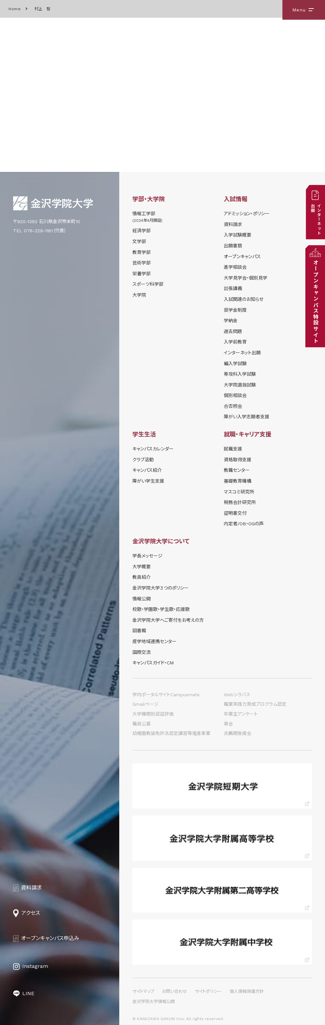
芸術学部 (141, 262)
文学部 (139, 241)
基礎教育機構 (237, 481)
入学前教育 (235, 342)
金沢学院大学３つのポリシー (160, 588)
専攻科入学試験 (240, 374)
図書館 (139, 630)
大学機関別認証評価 (153, 714)
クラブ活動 (143, 459)
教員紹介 (141, 577)
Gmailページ (145, 704)
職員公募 (141, 723)
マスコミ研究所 (239, 491)
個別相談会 (235, 395)
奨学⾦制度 (235, 310)
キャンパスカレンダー (153, 448)
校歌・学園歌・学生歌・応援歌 (161, 609)
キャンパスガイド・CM (153, 662)
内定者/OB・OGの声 (244, 523)
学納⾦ (231, 320)
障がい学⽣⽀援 (148, 481)
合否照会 (233, 406)
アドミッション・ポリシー (247, 213)
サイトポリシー (208, 991)
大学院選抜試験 (240, 384)
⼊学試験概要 (237, 235)
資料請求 (233, 224)
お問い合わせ (174, 991)
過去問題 (233, 331)
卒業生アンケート (241, 714)
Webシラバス (237, 694)
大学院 (139, 295)
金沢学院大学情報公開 (153, 1001)
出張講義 (233, 288)
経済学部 (141, 230)
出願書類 (233, 245)
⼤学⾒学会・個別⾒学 (245, 278)
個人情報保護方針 (247, 991)
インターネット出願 (242, 352)
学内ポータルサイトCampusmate (166, 694)
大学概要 (141, 566)
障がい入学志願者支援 (246, 416)
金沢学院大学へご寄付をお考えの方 (168, 620)
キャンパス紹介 (147, 470)
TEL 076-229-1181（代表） (40, 230)
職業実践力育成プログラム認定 (255, 704)
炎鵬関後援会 (237, 733)
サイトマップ (143, 991)
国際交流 (141, 652)
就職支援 (233, 448)
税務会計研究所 (240, 502)
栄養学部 (141, 273)
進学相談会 (235, 267)
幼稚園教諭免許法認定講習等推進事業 (171, 733)
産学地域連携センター (154, 641)
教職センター (237, 470)
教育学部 (141, 252)
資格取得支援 (237, 459)
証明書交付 (235, 513)
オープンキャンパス (242, 256)
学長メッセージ (147, 555)
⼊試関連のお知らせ (243, 299)
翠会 (228, 723)
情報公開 (141, 598)
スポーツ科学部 (147, 284)
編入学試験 (235, 363)
